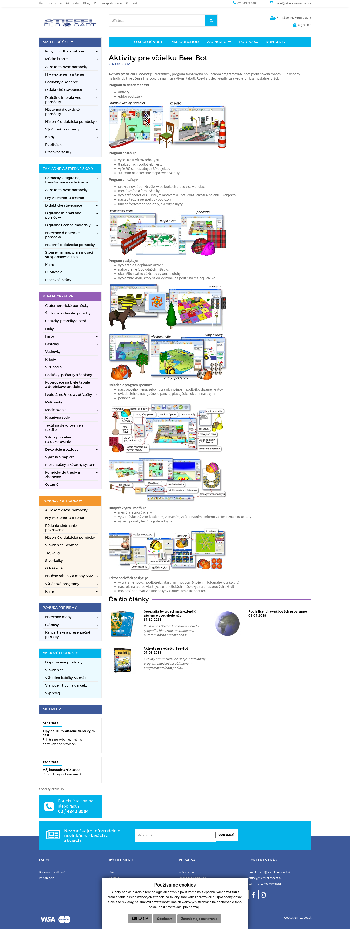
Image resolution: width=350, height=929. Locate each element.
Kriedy (50, 360)
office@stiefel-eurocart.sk (264, 878)
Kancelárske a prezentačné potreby (67, 635)
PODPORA (248, 42)
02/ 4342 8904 (272, 884)
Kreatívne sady (57, 418)
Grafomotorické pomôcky (66, 306)
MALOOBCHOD (185, 42)
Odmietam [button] (164, 919)
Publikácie (53, 145)
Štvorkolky (54, 561)
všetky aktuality (52, 789)
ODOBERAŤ (226, 835)
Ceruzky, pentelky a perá (65, 321)
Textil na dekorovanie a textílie (64, 427)
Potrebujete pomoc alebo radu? (75, 803)
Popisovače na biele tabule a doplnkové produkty (67, 385)
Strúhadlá (53, 367)
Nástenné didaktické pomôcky (62, 112)
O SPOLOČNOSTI (149, 42)
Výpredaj (52, 693)
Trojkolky (52, 553)
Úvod (112, 872)
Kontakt (131, 3)
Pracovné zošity (58, 152)
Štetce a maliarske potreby (67, 313)
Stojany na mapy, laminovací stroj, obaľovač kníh (69, 255)
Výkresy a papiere (60, 457)
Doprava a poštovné (52, 872)
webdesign (291, 917)
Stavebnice (54, 670)
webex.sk (305, 917)
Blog (86, 3)
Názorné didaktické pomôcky (70, 538)
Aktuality (72, 3)
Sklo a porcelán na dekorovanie (58, 439)
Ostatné (51, 485)
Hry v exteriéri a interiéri (65, 75)
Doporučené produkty (63, 662)
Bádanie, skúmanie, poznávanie (61, 528)
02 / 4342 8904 (247, 3)
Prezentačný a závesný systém (70, 465)
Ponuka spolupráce (108, 3)
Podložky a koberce (61, 82)
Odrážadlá (54, 568)
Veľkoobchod (187, 872)
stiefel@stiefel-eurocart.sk (292, 3)
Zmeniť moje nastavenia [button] (199, 919)
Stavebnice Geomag (62, 545)
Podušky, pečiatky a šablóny (68, 375)
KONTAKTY (276, 42)
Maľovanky (54, 402)
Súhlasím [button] (140, 919)
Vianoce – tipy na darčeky (66, 686)
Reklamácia (46, 878)
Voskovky (52, 352)
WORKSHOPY (219, 42)
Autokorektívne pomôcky (66, 67)
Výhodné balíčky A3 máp (66, 678)
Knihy (49, 265)
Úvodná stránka (50, 3)
